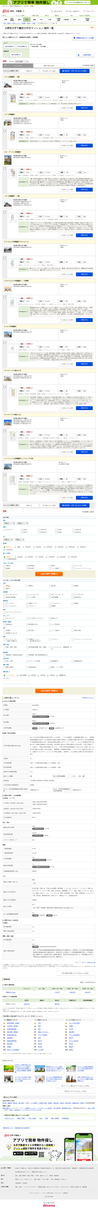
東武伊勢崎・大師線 (13, 1023)
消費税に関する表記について (39, 1172)
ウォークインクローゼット (14, 612)
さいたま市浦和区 (74, 1035)
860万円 (57, 1004)
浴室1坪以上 (78, 597)
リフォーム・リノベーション (83, 568)
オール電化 (32, 597)
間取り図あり (7, 1108)
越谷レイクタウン (43, 1032)
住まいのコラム (65, 1187)
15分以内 (63, 557)
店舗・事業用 (55, 1118)
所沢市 (71, 1044)
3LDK (11, 1110)
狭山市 (15, 1103)
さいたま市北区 (73, 1041)
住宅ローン (64, 1179)
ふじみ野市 (34, 1103)
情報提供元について (8, 1128)
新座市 (71, 1049)
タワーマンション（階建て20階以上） (12, 640)
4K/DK (60, 532)
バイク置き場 (55, 624)
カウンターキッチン (12, 594)
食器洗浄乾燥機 (10, 597)
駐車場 (51, 1175)
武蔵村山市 (75, 1103)
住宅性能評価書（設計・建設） (38, 647)
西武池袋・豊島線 (12, 1032)
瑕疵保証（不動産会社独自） (14, 655)
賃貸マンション (44, 1175)
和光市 (40, 1044)
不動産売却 (18, 1183)
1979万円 (88, 992)
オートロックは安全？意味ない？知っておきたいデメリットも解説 (23, 1079)
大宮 (39, 1023)
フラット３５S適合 (34, 661)
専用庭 (53, 606)
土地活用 (24, 1183)
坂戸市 (71, 1038)
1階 (7, 585)
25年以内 (83, 547)
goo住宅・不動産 (6, 1168)
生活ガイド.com (91, 962)
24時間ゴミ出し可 (11, 633)
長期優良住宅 (78, 661)
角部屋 (8, 568)
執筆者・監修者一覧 (76, 1187)
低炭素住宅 (54, 661)
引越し (20, 1187)
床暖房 (76, 603)
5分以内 (30, 557)
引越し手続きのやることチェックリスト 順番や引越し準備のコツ (85, 1079)
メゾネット (54, 639)
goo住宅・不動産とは (20, 1168)
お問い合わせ (50, 1193)
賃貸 (46, 1118)
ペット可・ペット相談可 (44, 1108)
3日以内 (42, 675)
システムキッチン (34, 594)
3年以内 (28, 547)
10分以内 (51, 557)
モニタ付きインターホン (36, 618)
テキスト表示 (18, 66)
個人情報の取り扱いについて (22, 1172)
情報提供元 (75, 1168)
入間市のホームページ (88, 697)
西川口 (40, 1041)
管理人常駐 (77, 630)
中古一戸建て (32, 1118)
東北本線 (9, 1044)
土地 (41, 1118)
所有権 (8, 630)
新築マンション (19, 1179)
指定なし (9, 547)
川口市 (71, 1029)
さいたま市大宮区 (74, 1023)
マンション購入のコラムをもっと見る (76, 1086)
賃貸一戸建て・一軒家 (33, 1175)
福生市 (62, 1103)
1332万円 (72, 992)
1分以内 (19, 557)
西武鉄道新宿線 (11, 1029)
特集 (16, 1187)
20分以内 (74, 557)
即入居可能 (57, 1108)
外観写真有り (33, 667)
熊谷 (39, 1029)
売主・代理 (9, 661)
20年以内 (72, 547)
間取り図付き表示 (49, 66)
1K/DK (25, 529)
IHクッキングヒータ (57, 594)
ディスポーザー (79, 594)
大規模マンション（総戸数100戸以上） (35, 640)
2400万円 (26, 1004)
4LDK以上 (78, 532)
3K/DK (25, 532)
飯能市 (10, 1103)
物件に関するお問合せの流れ (63, 1168)
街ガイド (57, 1187)
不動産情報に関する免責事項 (21, 1128)
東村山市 (56, 1103)
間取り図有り (10, 667)
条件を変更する (16, 54)
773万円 (57, 992)
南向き (53, 565)
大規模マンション (30, 1108)
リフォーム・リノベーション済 (31, 1110)
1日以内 (33, 675)
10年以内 (49, 547)
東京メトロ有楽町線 (13, 1049)
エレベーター (78, 565)
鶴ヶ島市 (21, 1103)
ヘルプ (43, 1193)
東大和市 (68, 1103)
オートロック (10, 618)
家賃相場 (56, 1175)
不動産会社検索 (42, 1187)
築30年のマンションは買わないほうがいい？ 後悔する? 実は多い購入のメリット (54, 1068)
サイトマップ (58, 1193)
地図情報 (84, 1187)
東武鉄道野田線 (11, 1041)
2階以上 (8, 565)
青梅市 (50, 1103)
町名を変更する (22, 46)
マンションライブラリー (30, 1187)
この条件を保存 (86, 55)
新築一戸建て (21, 1118)
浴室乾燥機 (54, 597)
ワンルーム (9, 529)
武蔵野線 (9, 1038)
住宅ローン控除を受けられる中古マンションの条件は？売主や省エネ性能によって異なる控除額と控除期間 (23, 1068)
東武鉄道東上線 (11, 1035)
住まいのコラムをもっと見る (76, 1091)
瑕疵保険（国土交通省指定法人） (39, 655)
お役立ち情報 (4, 1186)
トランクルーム (56, 603)
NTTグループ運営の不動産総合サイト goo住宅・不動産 (18, 6)
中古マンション (9, 1118)
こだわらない (10, 675)
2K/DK (60, 529)
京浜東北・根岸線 (12, 1026)
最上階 (53, 585)
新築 (18, 547)
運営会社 (65, 1193)
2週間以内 (62, 675)
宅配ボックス (33, 603)
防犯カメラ (54, 618)
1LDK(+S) (43, 529)
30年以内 (9, 549)
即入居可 (31, 568)
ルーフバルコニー (11, 606)
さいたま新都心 (42, 1035)
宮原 (39, 1038)
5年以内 (38, 547)
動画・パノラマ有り (57, 667)
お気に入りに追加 (49, 71)
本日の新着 (23, 675)
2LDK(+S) (78, 529)
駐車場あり (32, 565)
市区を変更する (9, 46)
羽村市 (82, 1103)
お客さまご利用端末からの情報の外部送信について (41, 1168)
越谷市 (71, 1047)
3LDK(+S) (43, 532)
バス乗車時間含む (11, 559)
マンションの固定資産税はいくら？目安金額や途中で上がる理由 (85, 1068)
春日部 (40, 1047)
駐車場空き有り (33, 624)
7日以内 (52, 675)
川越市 (71, 1026)
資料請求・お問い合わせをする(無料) (74, 71)
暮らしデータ (50, 1187)
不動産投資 (65, 1118)
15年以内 (60, 547)
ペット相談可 (55, 568)
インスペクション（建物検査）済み (61, 648)
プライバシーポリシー (35, 1193)
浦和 (39, 1026)
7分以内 (40, 557)
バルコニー (32, 606)
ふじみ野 (40, 1049)
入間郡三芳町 (43, 1103)
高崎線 (9, 1047)
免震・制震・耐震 (11, 647)
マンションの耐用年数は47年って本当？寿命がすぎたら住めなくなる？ (54, 1079)
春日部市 (71, 1032)
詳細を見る (84, 108)
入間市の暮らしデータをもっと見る (76, 973)
